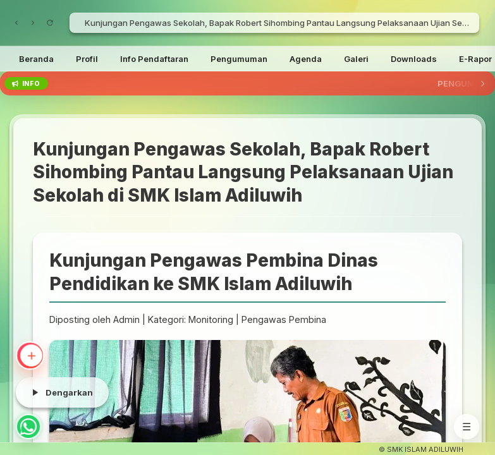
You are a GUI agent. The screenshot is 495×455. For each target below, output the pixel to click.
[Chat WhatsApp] (28, 426)
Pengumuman (239, 59)
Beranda (36, 59)
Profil (87, 59)
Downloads (414, 59)
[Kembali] (16, 22)
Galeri (356, 59)
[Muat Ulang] (50, 22)
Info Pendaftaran (154, 59)
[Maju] (33, 22)
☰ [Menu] (466, 427)
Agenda (306, 59)
